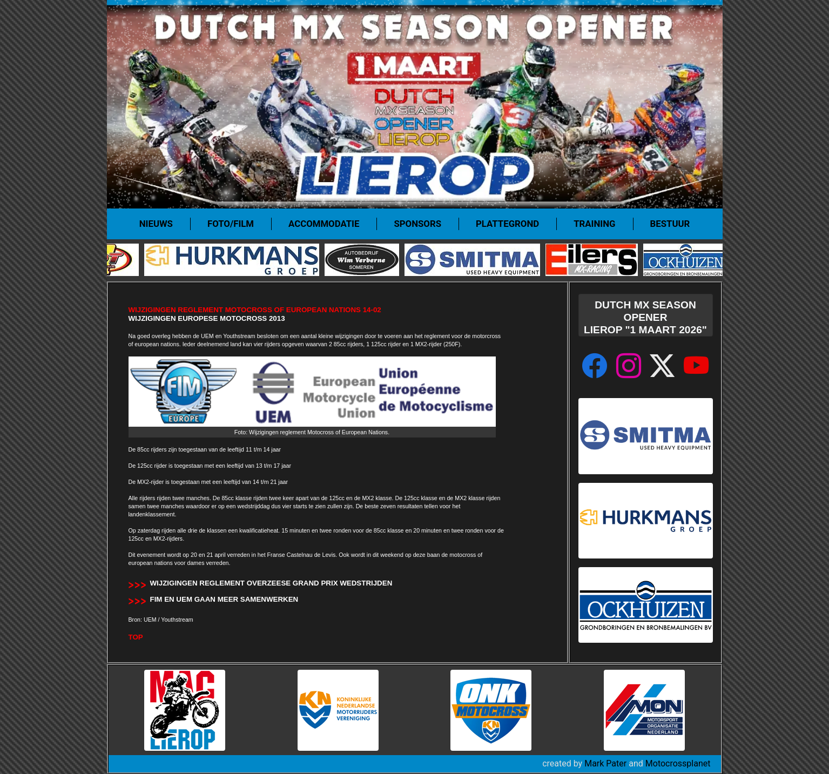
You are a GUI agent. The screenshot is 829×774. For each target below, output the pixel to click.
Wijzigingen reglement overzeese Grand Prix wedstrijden (271, 583)
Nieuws (156, 223)
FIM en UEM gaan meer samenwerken (224, 599)
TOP (136, 637)
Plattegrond (507, 223)
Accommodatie (323, 223)
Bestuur (670, 223)
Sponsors (417, 223)
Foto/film (230, 223)
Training (594, 223)
